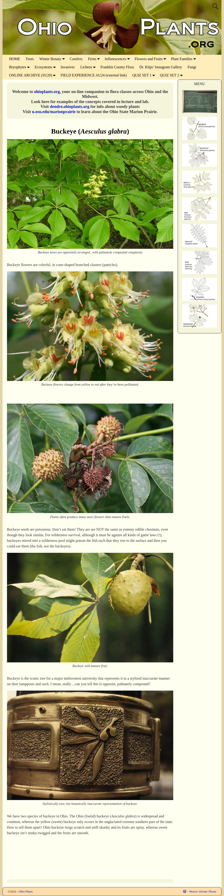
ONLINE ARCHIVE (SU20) (33, 75)
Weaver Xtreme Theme (202, 891)
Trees (30, 59)
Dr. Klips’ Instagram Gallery (160, 67)
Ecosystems (46, 67)
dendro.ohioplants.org (69, 106)
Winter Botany (53, 59)
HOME (14, 59)
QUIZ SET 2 (172, 75)
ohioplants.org (47, 91)
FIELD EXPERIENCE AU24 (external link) (94, 75)
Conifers (76, 59)
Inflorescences (118, 59)
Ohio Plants (26, 891)
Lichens (89, 67)
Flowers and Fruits (151, 59)
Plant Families (184, 59)
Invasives (68, 67)
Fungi (191, 67)
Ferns (95, 59)
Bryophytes (20, 67)
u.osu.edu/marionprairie (53, 111)
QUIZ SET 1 (144, 75)
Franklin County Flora (117, 67)
